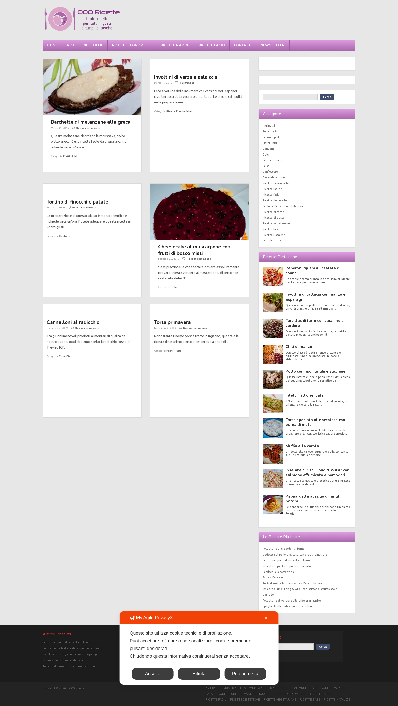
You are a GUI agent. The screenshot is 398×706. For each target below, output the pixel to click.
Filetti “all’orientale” (305, 395)
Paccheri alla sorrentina (278, 571)
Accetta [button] (153, 673)
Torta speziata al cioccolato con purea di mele (315, 422)
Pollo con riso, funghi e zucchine (315, 371)
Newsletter (273, 45)
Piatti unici (70, 156)
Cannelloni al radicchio (73, 322)
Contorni (64, 236)
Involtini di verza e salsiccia (185, 77)
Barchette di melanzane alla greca (91, 122)
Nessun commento (88, 128)
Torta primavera (172, 322)
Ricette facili (211, 45)
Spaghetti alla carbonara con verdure (288, 606)
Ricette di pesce (274, 217)
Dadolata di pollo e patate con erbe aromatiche (295, 554)
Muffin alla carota (302, 446)
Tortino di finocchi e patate (77, 201)
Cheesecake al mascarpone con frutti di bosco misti (194, 249)
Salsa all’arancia (273, 577)
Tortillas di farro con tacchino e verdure (315, 323)
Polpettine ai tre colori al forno (284, 548)
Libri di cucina (272, 240)
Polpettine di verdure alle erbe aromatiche (292, 600)
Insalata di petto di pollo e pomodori (288, 566)
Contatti (243, 45)
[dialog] (199, 648)
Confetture (270, 171)
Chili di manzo (299, 346)
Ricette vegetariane (276, 223)
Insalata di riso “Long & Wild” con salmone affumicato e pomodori (318, 473)
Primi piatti (66, 356)
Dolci (174, 287)
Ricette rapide (175, 45)
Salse (266, 165)
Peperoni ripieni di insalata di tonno (313, 271)
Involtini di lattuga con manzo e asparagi (315, 297)
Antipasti (269, 125)
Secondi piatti (272, 137)
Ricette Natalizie (274, 234)
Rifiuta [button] (198, 673)
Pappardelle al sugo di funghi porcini (313, 499)
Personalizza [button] (245, 673)
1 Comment (186, 82)
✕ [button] (266, 618)
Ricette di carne (273, 212)
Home (52, 45)
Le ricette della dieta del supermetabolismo (72, 648)
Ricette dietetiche (85, 45)
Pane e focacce (273, 160)
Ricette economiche (132, 45)
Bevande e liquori (275, 177)
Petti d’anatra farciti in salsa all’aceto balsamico (294, 583)
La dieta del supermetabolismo (284, 206)
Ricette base (271, 229)
